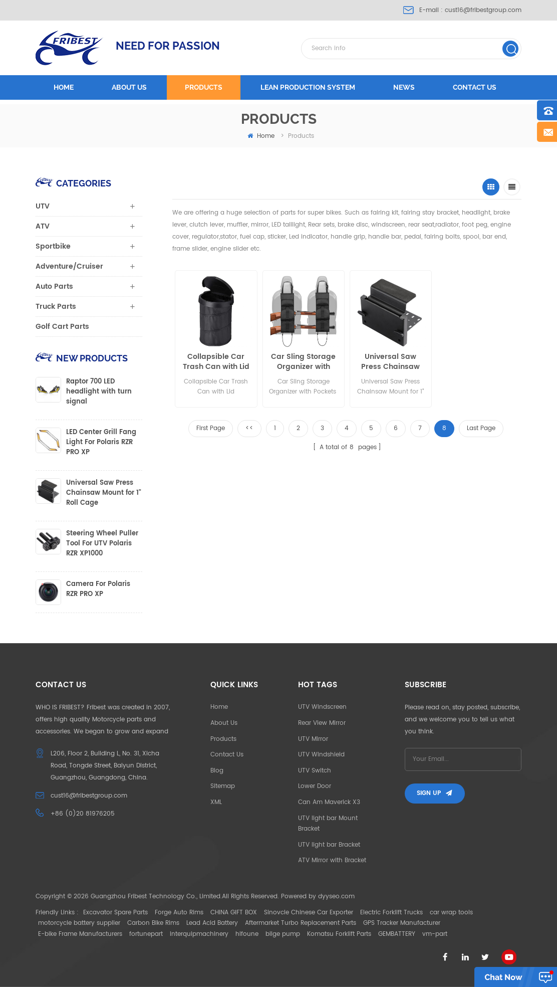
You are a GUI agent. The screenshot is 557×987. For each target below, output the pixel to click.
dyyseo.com (336, 896)
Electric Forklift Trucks (391, 912)
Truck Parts (56, 306)
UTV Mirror (313, 739)
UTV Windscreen (322, 707)
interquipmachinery (199, 934)
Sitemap (222, 786)
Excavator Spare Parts (115, 912)
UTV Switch (314, 770)
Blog (216, 770)
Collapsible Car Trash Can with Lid (216, 362)
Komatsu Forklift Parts (339, 934)
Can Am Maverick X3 (329, 802)
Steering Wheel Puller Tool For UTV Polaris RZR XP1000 (102, 544)
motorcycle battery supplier (79, 923)
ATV (43, 226)
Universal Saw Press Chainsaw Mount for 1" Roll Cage (390, 362)
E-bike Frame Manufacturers (80, 934)
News (404, 87)
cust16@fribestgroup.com (483, 10)
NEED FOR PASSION (168, 45)
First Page (210, 428)
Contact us (474, 87)
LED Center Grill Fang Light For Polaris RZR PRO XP (101, 443)
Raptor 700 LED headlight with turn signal (99, 392)
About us (129, 87)
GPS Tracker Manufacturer (401, 923)
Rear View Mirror (322, 723)
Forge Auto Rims (179, 912)
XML (216, 802)
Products (203, 87)
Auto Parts (54, 286)
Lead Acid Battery (212, 923)
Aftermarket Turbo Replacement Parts (300, 923)
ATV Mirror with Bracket (332, 860)
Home (64, 87)
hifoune (246, 934)
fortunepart (146, 934)
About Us (223, 723)
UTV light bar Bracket (329, 845)
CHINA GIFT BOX (233, 912)
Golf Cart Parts (62, 326)
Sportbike (53, 246)
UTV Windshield (321, 754)
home (260, 136)
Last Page (481, 428)
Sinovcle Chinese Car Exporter (308, 912)
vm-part (434, 934)
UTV (43, 206)
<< (249, 428)
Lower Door (314, 786)
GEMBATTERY (396, 934)
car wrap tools (451, 912)
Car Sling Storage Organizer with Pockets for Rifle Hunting (303, 362)
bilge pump (282, 934)
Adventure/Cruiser (69, 266)
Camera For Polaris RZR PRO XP (98, 589)
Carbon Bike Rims (153, 923)
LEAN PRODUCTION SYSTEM (307, 87)
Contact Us (226, 754)
